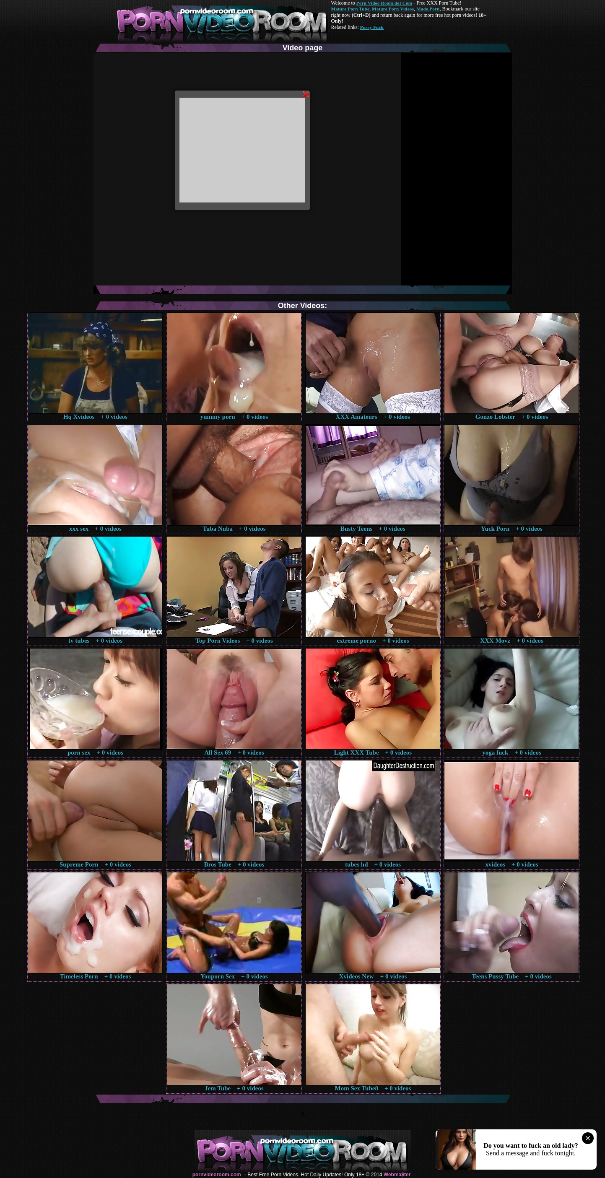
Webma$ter (397, 1175)
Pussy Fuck (372, 27)
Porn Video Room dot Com (384, 2)
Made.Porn (427, 8)
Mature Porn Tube (350, 8)
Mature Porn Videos (393, 8)
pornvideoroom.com (216, 1175)
